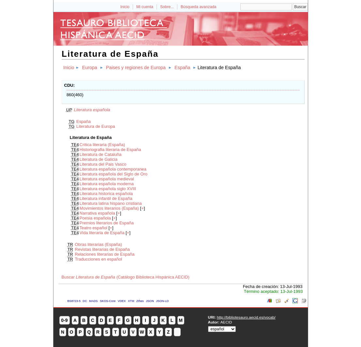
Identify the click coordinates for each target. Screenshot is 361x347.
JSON (150, 301)
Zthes (140, 301)
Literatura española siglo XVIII (108, 188)
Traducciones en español (98, 259)
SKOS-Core (107, 301)
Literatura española (92, 109)
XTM (131, 301)
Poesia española (95, 218)
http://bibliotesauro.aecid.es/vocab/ (246, 317)
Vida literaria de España (102, 232)
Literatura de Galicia (98, 159)
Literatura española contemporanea (113, 169)
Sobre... (167, 7)
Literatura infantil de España (106, 198)
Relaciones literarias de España (105, 254)
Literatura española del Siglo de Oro (113, 174)
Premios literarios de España (107, 222)
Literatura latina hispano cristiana (111, 203)
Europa (89, 67)
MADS (93, 301)
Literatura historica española (106, 193)
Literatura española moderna (107, 183)
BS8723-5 (74, 301)
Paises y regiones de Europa (136, 67)
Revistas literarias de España (102, 249)
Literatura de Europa (95, 126)
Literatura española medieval (107, 178)
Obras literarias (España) (98, 244)
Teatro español (93, 227)
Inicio (124, 7)
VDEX (122, 301)
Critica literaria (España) (102, 144)
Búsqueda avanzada (198, 7)
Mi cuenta (144, 7)
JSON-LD (162, 301)
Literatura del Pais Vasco (103, 164)
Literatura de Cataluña (101, 154)
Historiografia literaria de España (110, 149)
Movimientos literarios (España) (109, 208)
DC (85, 301)
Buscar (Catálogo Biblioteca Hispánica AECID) (125, 277)
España (182, 67)
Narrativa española (97, 213)
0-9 (64, 320)
